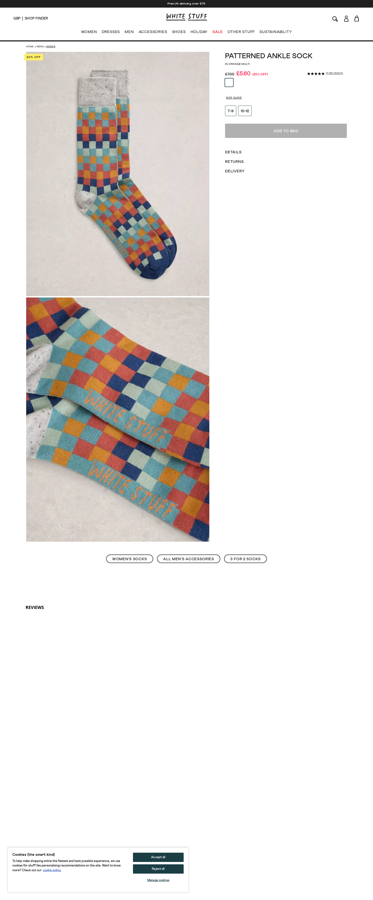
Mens (40, 46)
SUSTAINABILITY (275, 33)
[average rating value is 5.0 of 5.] (316, 73)
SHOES (179, 33)
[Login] (346, 17)
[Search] (335, 18)
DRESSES (111, 33)
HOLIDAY (199, 33)
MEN (129, 33)
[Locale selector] (16, 18)
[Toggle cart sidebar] (357, 18)
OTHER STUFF (241, 33)
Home (30, 46)
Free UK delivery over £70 (186, 3)
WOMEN (89, 33)
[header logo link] (186, 17)
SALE (217, 33)
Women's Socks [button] (129, 559)
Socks (50, 46)
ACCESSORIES (152, 33)
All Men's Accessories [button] (188, 559)
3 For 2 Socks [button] (245, 559)
